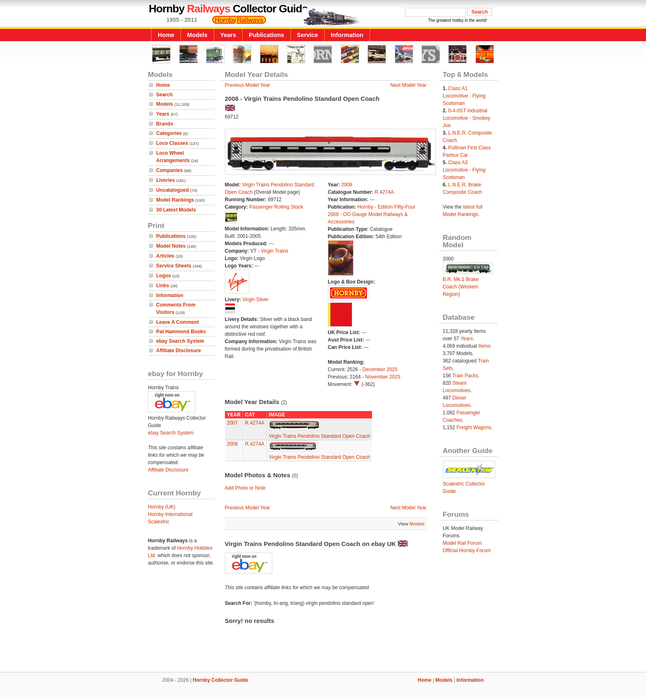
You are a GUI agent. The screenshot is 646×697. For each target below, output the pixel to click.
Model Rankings (175, 200)
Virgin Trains (274, 251)
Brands (164, 124)
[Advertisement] (323, 643)
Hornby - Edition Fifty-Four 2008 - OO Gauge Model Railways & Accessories (372, 214)
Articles (165, 256)
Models (197, 35)
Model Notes (170, 246)
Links (162, 285)
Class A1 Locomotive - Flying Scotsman (464, 96)
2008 (346, 185)
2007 (232, 423)
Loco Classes (172, 143)
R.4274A (384, 192)
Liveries (165, 180)
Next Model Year (408, 85)
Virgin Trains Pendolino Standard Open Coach (319, 436)
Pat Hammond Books (181, 332)
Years (228, 35)
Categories (169, 133)
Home (166, 35)
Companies (169, 170)
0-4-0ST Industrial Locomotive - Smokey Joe (466, 118)
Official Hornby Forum (467, 550)
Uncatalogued (172, 190)
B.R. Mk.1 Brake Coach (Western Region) (461, 286)
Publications (266, 35)
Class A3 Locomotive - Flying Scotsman (464, 170)
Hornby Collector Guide (220, 680)
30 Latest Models (176, 210)
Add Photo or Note (245, 488)
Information (347, 35)
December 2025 (380, 369)
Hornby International (170, 514)
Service (307, 35)
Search (164, 95)
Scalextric (158, 522)
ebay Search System (180, 341)
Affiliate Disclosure (178, 350)
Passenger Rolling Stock (276, 207)
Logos (163, 276)
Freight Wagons (473, 427)
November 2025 (382, 377)
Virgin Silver (255, 299)
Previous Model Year (247, 85)
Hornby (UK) (162, 507)
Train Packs (465, 376)
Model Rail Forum (462, 543)
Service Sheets (173, 266)
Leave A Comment (177, 322)
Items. (485, 346)
